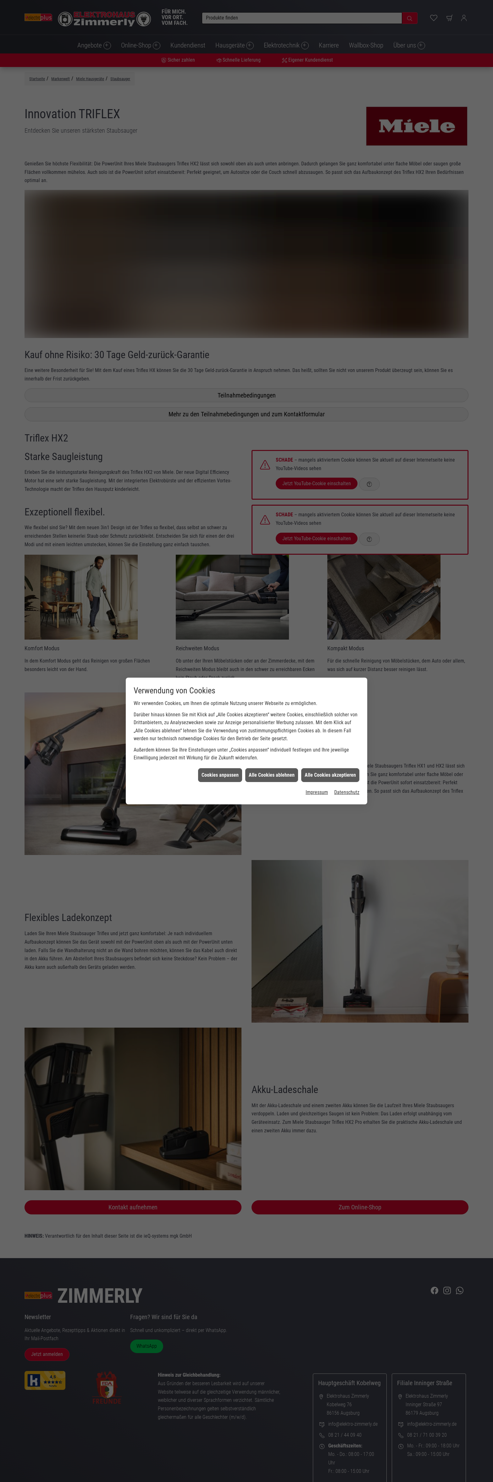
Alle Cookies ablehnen (272, 775)
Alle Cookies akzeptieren (330, 775)
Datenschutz (346, 792)
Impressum (317, 792)
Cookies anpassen (220, 775)
